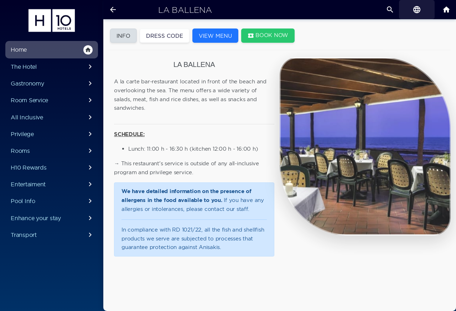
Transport (51, 234)
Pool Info (51, 201)
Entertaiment (51, 184)
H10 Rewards (51, 167)
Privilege (51, 134)
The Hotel (51, 66)
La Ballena (185, 10)
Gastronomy (51, 83)
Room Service (51, 100)
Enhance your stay (51, 218)
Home (51, 50)
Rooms (51, 150)
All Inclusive (51, 117)
